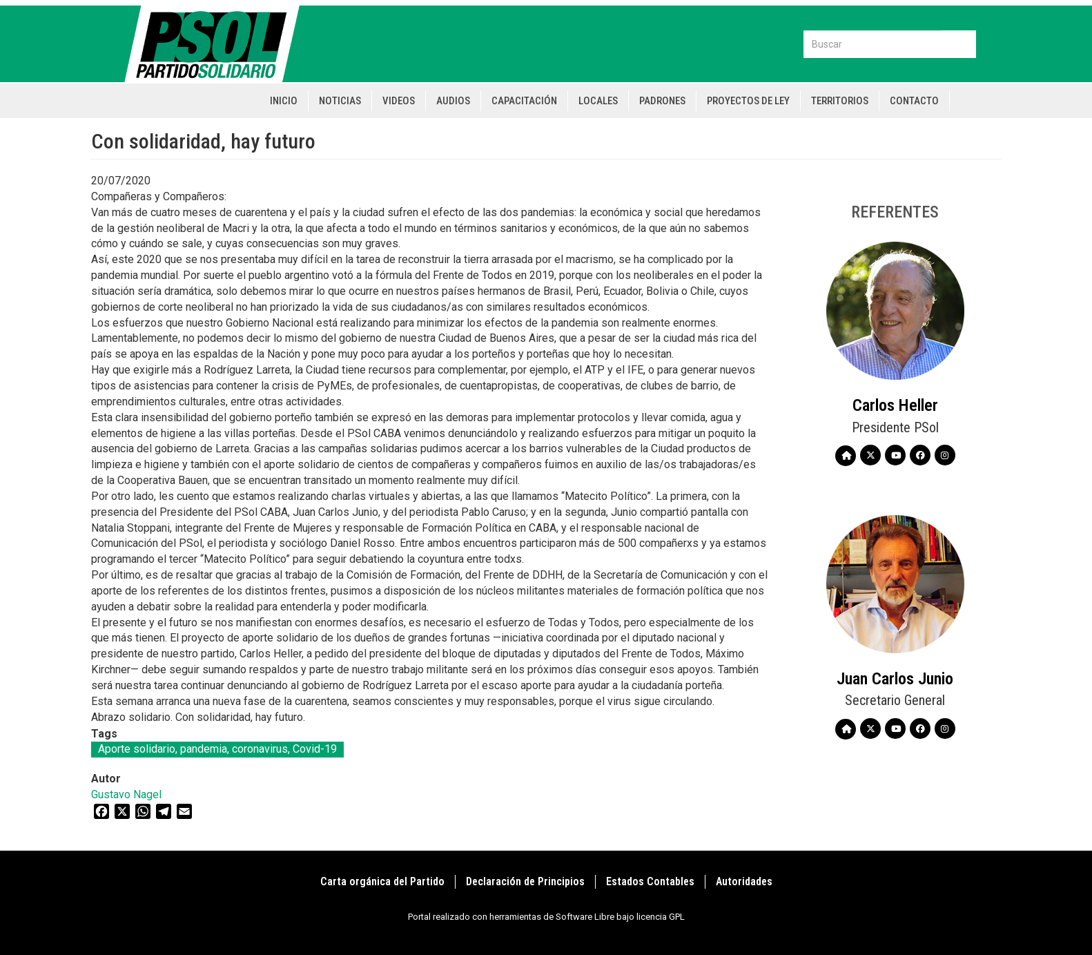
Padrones (662, 101)
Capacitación (524, 101)
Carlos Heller (895, 405)
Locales (598, 101)
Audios (453, 101)
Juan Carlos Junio (895, 678)
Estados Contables (650, 881)
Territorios (839, 101)
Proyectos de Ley (748, 101)
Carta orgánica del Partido (382, 881)
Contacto (914, 101)
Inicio (284, 101)
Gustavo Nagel (126, 794)
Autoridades (744, 881)
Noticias (340, 101)
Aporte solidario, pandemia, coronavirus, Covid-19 (217, 748)
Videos (398, 101)
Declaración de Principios (525, 881)
